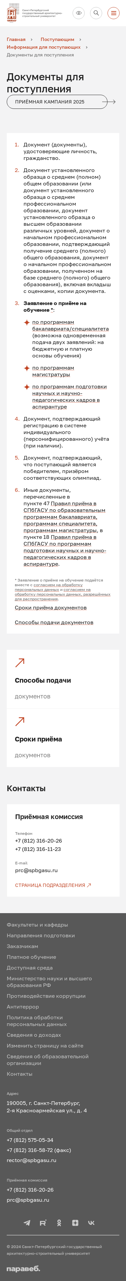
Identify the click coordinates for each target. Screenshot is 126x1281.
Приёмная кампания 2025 (61, 102)
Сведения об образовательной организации (48, 1059)
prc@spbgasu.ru (36, 870)
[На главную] (37, 13)
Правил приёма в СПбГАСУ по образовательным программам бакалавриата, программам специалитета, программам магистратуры (65, 516)
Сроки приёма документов (51, 607)
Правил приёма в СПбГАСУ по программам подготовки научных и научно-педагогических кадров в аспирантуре (65, 550)
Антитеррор (23, 1006)
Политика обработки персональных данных (37, 1020)
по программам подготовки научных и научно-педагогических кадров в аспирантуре (69, 396)
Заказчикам (22, 946)
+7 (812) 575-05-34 (30, 1140)
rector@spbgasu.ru (31, 1160)
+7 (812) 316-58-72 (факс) (39, 1150)
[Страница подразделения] (63, 885)
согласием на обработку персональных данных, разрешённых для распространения (63, 594)
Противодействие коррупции (46, 995)
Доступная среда (30, 967)
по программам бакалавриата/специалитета (70, 325)
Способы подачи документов (54, 622)
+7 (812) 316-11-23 (38, 849)
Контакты (20, 1073)
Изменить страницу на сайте (45, 1045)
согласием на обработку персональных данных (49, 587)
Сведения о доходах (34, 1034)
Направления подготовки (41, 935)
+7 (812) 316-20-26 (38, 840)
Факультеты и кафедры (37, 924)
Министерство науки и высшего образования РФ (49, 981)
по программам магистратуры (53, 371)
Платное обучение (31, 956)
